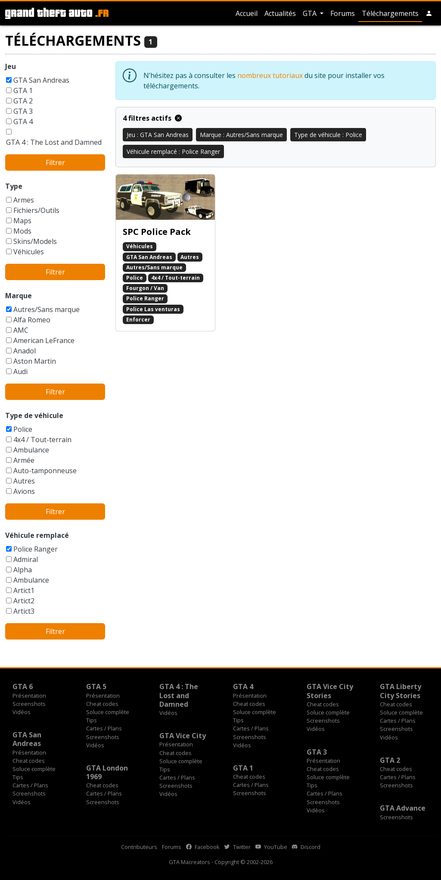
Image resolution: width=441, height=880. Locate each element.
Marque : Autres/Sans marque (241, 135)
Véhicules (28, 251)
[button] (429, 13)
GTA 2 (23, 101)
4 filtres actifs (152, 118)
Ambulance (31, 450)
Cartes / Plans (104, 728)
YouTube (271, 847)
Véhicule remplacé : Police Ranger (173, 151)
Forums (342, 13)
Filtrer (55, 162)
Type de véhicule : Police (328, 135)
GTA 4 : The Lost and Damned (54, 142)
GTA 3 (23, 111)
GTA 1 (23, 90)
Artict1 (23, 590)
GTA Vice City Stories (330, 691)
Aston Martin (34, 361)
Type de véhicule (34, 415)
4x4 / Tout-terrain (42, 439)
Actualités (280, 13)
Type (13, 186)
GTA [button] (310, 13)
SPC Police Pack (157, 231)
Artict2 (23, 600)
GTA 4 (23, 121)
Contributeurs (139, 847)
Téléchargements (390, 13)
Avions (24, 491)
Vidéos (21, 712)
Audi (20, 371)
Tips (91, 720)
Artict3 (23, 611)
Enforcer (138, 319)
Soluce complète (107, 712)
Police (22, 429)
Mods (22, 231)
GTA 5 (96, 686)
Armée (23, 460)
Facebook (203, 847)
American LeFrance (44, 340)
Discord (306, 847)
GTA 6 (22, 686)
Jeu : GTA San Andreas (158, 135)
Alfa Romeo (31, 320)
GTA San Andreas (41, 80)
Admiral (25, 559)
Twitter (237, 847)
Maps (22, 220)
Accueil (247, 13)
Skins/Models (35, 241)
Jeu (10, 66)
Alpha (22, 569)
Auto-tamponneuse (45, 470)
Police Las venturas (153, 309)
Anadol (24, 351)
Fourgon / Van (145, 288)
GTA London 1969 (107, 772)
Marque (18, 295)
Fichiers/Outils (36, 210)
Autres (24, 481)
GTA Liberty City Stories (400, 691)
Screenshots (29, 704)
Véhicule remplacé (37, 535)
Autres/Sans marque (46, 309)
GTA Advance (402, 808)
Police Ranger (35, 549)
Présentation (29, 695)
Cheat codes (102, 704)
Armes (23, 200)
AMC (20, 330)
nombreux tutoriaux (270, 75)
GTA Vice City (182, 735)
